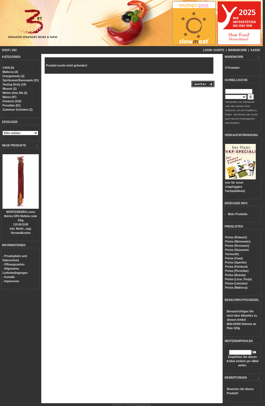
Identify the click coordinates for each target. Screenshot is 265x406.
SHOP (6, 50)
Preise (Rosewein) (237, 245)
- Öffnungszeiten (14, 264)
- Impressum (11, 281)
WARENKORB (237, 50)
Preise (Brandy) (235, 275)
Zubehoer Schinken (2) (18, 109)
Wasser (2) (9, 88)
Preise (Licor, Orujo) (238, 279)
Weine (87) (9, 97)
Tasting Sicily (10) (14, 84)
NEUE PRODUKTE (14, 145)
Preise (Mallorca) (236, 287)
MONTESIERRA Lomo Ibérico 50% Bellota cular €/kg (20, 216)
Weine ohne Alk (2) (15, 92)
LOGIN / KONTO (213, 50)
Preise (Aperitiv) (236, 262)
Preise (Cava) (234, 258)
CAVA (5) (8, 67)
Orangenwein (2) (13, 76)
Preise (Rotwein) (236, 237)
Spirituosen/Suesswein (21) (21, 80)
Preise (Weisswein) (237, 241)
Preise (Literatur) (236, 283)
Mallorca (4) (10, 71)
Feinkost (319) (12, 101)
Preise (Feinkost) (236, 266)
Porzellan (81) (12, 105)
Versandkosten (20, 232)
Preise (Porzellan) (237, 270)
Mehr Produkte (237, 214)
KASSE (255, 50)
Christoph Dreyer (141, 404)
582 (14, 50)
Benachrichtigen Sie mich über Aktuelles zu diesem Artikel (242, 320)
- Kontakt (9, 277)
